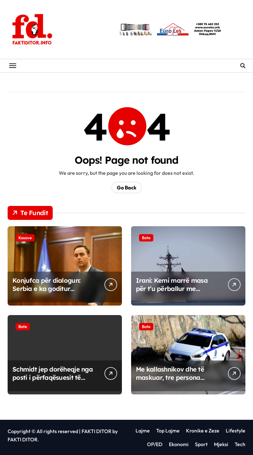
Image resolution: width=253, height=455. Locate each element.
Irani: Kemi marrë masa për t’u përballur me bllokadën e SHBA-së (172, 288)
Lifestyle (235, 430)
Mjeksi (221, 444)
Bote (146, 237)
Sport (201, 444)
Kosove (25, 237)
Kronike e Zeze (202, 430)
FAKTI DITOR (96, 431)
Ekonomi (179, 444)
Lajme (143, 430)
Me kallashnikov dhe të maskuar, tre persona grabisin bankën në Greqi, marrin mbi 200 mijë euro (174, 381)
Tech (240, 444)
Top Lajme (168, 430)
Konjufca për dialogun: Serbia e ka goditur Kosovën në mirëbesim (46, 288)
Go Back (126, 187)
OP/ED (155, 444)
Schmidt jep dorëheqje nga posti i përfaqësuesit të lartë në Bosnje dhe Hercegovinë (52, 381)
